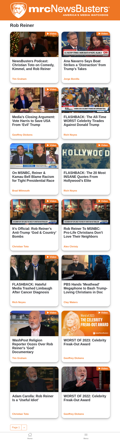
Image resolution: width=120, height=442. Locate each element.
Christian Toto (20, 246)
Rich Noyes (70, 134)
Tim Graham (19, 79)
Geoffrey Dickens (22, 134)
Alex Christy (71, 246)
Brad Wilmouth (21, 190)
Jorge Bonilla (71, 79)
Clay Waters (71, 302)
